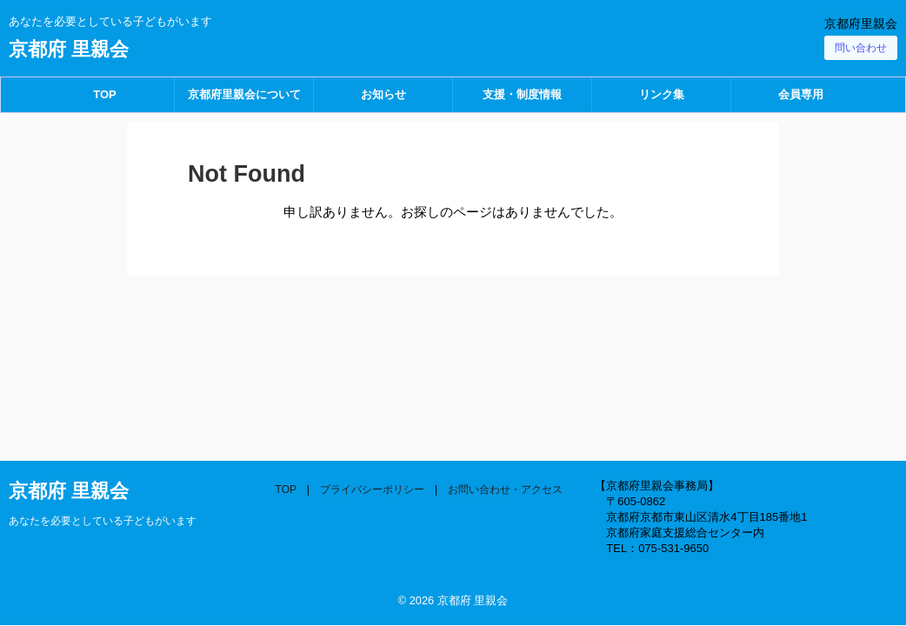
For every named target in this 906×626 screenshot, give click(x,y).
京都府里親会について (244, 94)
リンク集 (661, 94)
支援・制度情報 (522, 94)
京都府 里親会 (69, 49)
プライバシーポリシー (372, 489)
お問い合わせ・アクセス (505, 489)
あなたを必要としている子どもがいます (103, 521)
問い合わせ (861, 48)
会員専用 (800, 94)
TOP (105, 94)
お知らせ (383, 94)
